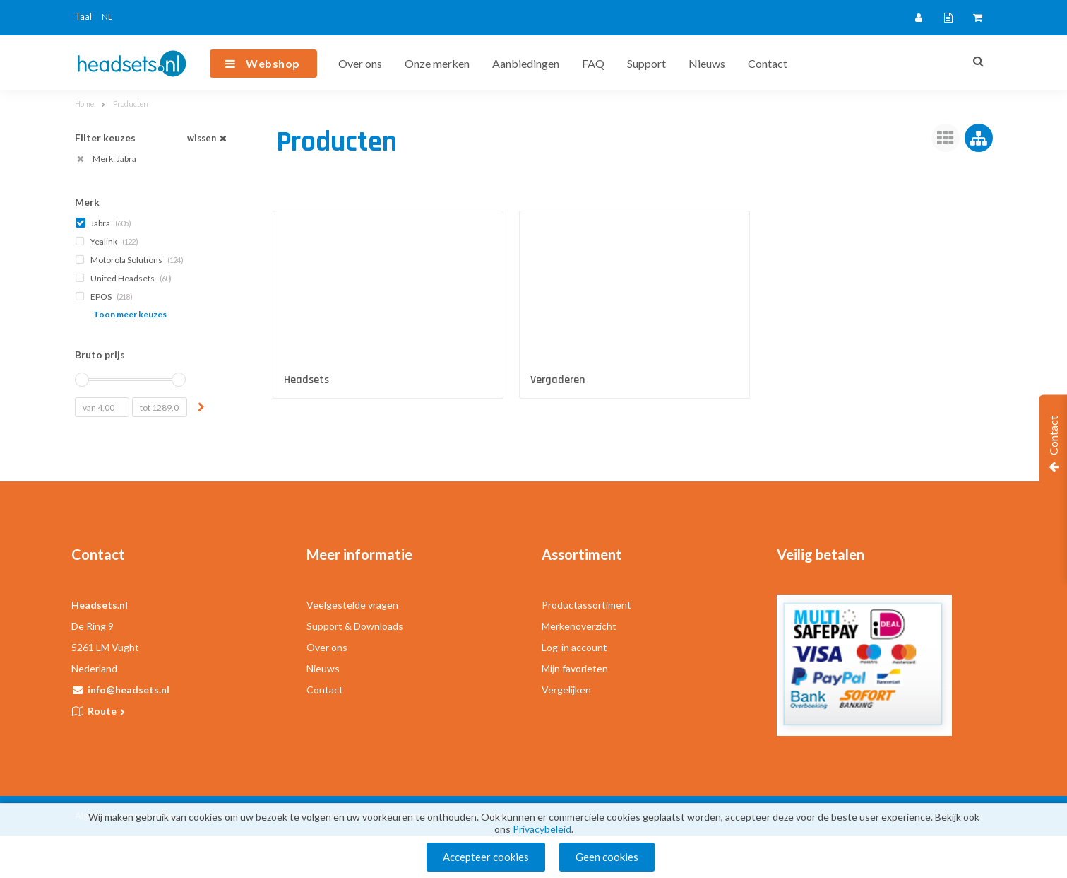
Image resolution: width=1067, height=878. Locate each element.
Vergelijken (566, 690)
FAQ (593, 63)
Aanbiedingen (525, 63)
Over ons (360, 63)
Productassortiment (586, 605)
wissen (208, 138)
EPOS (105, 296)
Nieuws (707, 63)
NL (107, 16)
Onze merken (437, 63)
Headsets (306, 380)
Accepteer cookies (486, 856)
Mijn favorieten (575, 668)
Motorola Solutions (130, 259)
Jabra (104, 223)
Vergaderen (557, 380)
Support (646, 63)
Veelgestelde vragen (352, 605)
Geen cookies (607, 856)
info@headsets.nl (128, 690)
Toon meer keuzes (130, 314)
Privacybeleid (542, 829)
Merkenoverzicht (579, 626)
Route (108, 711)
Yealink (108, 241)
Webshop (273, 63)
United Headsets (125, 278)
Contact (767, 63)
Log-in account (574, 647)
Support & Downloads (354, 626)
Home (84, 103)
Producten (130, 103)
